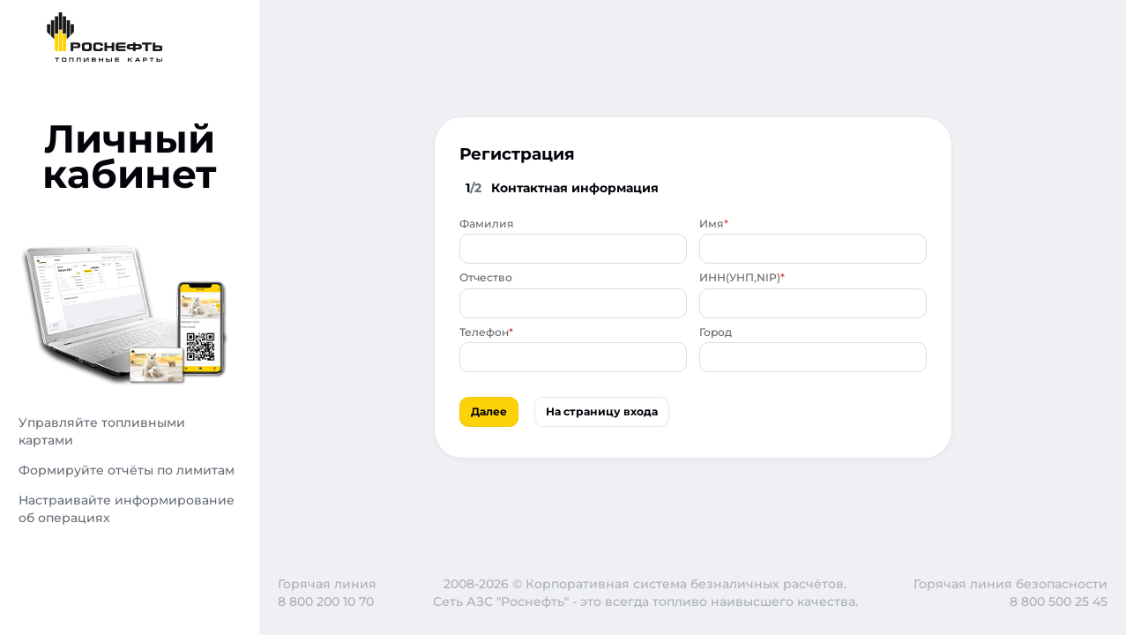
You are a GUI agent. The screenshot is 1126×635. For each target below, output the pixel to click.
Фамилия (486, 223)
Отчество (485, 277)
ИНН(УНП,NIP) (739, 277)
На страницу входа (602, 411)
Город (715, 332)
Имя (711, 223)
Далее (489, 411)
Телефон (484, 332)
